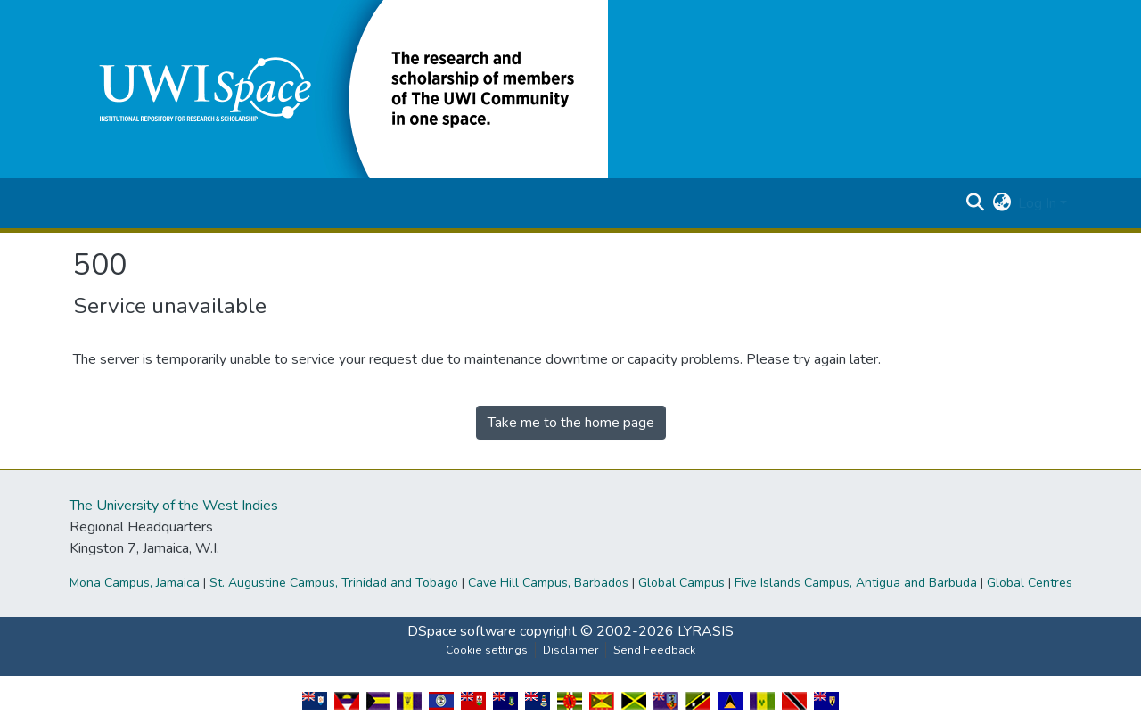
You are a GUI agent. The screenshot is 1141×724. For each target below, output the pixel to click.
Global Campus (681, 582)
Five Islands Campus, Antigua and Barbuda (856, 582)
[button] (340, 88)
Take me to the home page (571, 422)
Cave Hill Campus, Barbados (548, 582)
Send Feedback (654, 650)
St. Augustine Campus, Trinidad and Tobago (333, 582)
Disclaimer (570, 650)
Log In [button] (1039, 203)
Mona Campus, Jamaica (135, 582)
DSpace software (461, 631)
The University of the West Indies (174, 505)
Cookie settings (487, 650)
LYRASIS (705, 631)
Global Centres (1029, 582)
